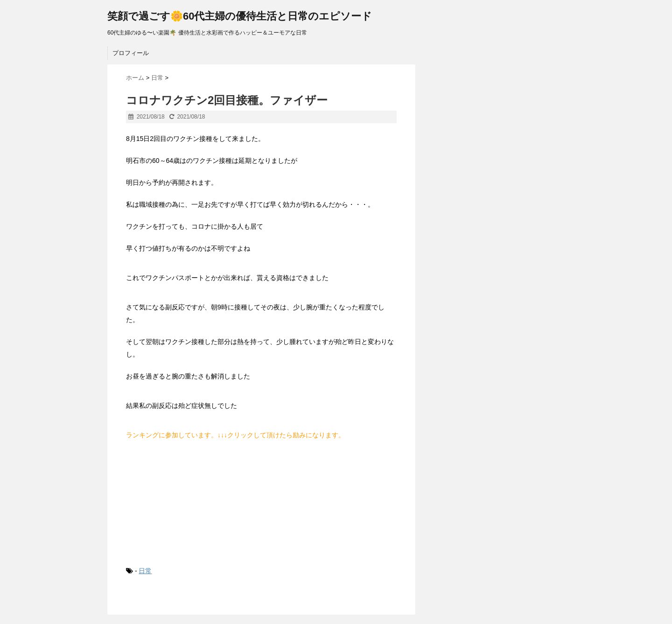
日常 (145, 571)
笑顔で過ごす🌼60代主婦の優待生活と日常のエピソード (239, 16)
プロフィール (130, 52)
